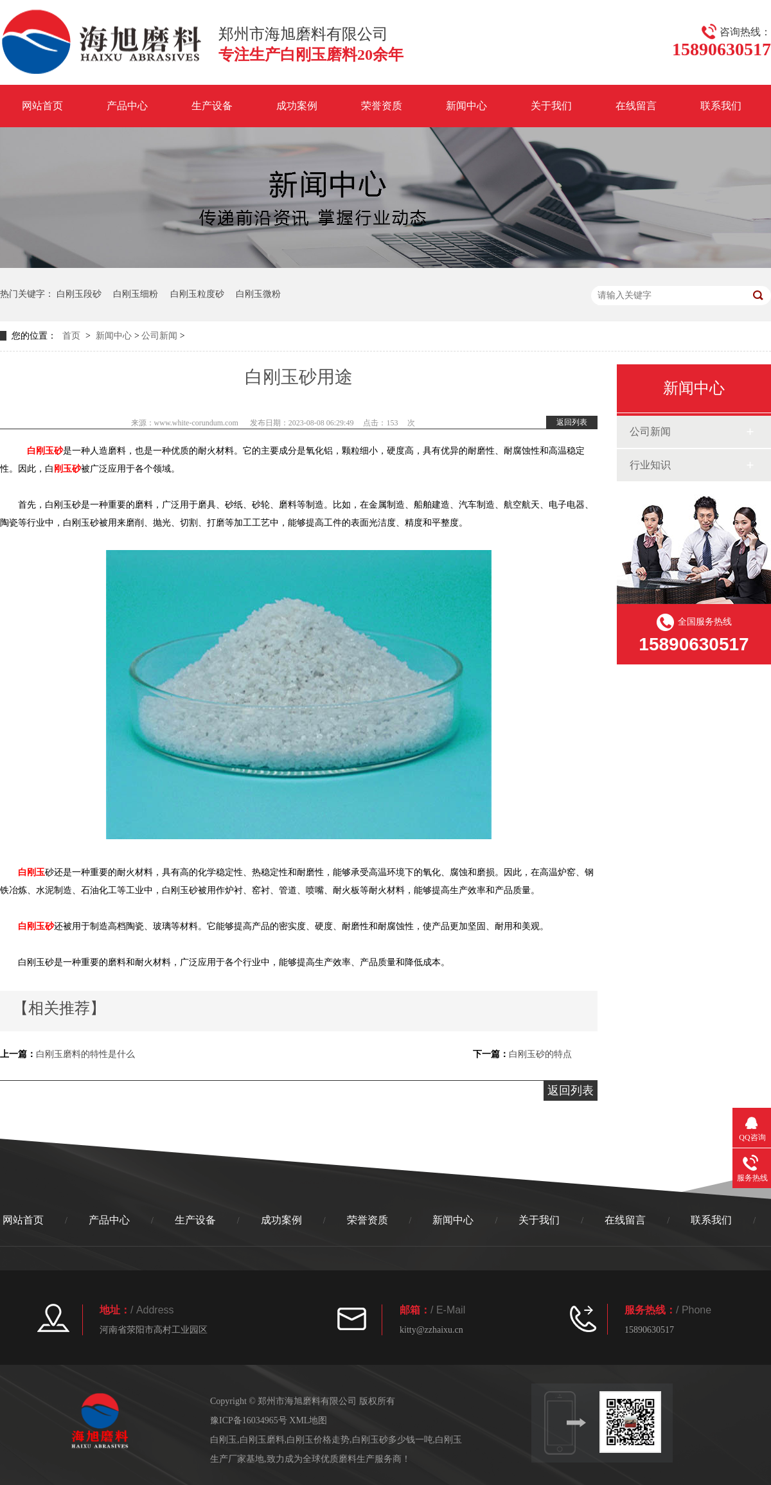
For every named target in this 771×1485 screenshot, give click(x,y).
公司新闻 (159, 336)
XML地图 (308, 1420)
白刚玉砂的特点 (540, 1054)
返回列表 (571, 422)
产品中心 (127, 105)
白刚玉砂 (45, 451)
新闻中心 (466, 105)
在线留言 (636, 105)
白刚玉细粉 (135, 294)
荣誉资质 (381, 105)
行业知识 (650, 464)
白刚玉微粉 (258, 294)
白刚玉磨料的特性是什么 (85, 1054)
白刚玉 (31, 872)
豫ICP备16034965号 (248, 1420)
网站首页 (42, 105)
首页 (71, 336)
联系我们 (720, 105)
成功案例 (296, 105)
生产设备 (212, 105)
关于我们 (551, 105)
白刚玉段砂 (79, 294)
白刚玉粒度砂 (197, 294)
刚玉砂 (67, 469)
